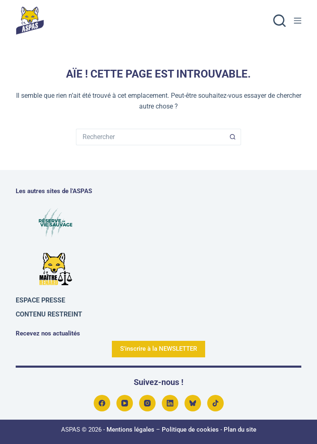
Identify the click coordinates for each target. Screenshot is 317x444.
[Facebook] (102, 403)
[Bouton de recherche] (233, 137)
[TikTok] (215, 403)
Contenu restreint (49, 314)
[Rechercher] (279, 20)
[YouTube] (124, 403)
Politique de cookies (190, 429)
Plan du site (240, 429)
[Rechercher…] (150, 137)
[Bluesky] (193, 403)
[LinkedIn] (170, 403)
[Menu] (297, 20)
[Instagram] (147, 403)
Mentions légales (130, 429)
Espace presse (40, 300)
